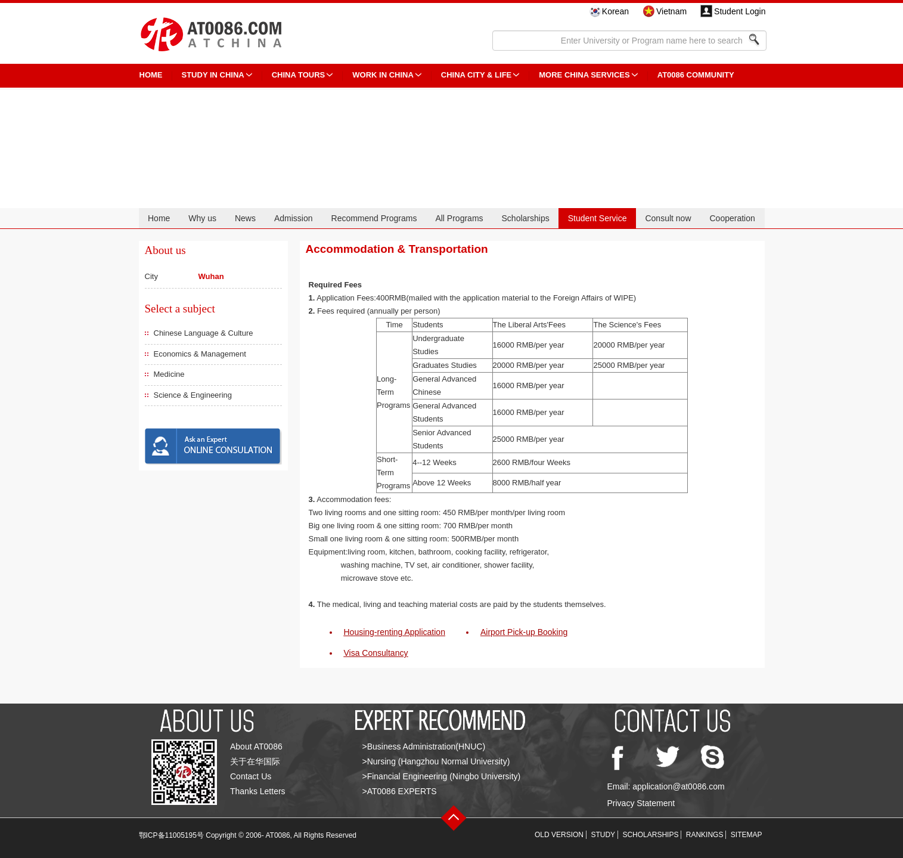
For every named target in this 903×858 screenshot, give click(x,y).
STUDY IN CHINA (213, 74)
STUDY (603, 835)
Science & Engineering (193, 395)
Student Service (597, 218)
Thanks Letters (258, 791)
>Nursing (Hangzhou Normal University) (436, 761)
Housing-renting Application (394, 632)
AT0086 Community (695, 74)
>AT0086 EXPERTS (399, 791)
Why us (202, 218)
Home (159, 218)
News (245, 218)
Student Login (739, 11)
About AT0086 (256, 746)
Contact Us (250, 776)
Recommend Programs (374, 218)
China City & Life (476, 74)
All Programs (459, 218)
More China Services (584, 74)
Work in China (383, 74)
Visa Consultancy (376, 653)
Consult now (668, 218)
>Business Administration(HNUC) (424, 746)
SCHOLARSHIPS (650, 835)
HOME (151, 74)
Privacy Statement (641, 803)
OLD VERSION (559, 835)
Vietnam (671, 11)
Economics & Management (200, 353)
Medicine (169, 374)
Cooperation (732, 218)
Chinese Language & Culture (203, 333)
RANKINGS (705, 835)
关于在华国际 (255, 761)
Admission (293, 218)
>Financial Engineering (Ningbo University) (441, 776)
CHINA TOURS (298, 74)
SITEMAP (746, 835)
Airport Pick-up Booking (523, 632)
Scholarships (526, 218)
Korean (615, 11)
